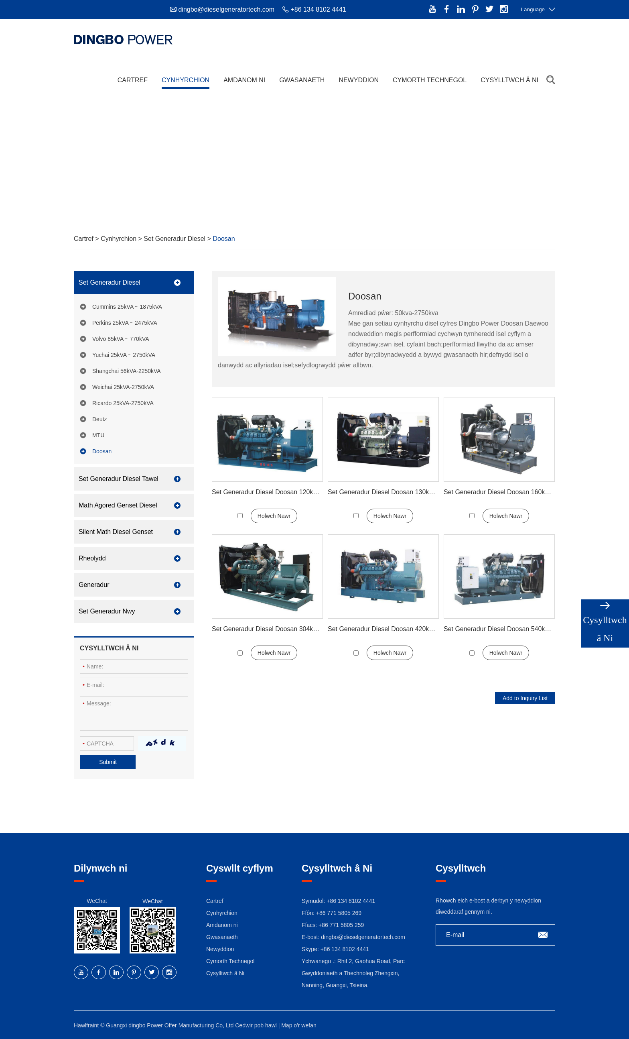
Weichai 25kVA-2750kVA (123, 387)
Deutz (99, 419)
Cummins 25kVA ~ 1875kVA (127, 307)
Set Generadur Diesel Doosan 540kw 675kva (508, 628)
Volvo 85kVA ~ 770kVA (120, 339)
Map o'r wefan (299, 1025)
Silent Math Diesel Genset (116, 531)
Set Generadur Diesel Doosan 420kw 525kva (392, 628)
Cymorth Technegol (430, 80)
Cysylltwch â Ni (509, 80)
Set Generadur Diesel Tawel (118, 478)
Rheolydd (92, 558)
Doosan (224, 238)
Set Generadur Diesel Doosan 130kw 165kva (392, 492)
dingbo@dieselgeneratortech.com (226, 9)
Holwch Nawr (274, 516)
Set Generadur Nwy (107, 611)
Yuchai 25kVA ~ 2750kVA (123, 355)
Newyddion (359, 80)
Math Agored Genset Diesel (118, 505)
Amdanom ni (244, 80)
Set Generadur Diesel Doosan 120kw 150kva (276, 492)
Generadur (94, 584)
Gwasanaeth (302, 80)
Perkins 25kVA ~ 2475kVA (124, 323)
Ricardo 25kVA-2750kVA (123, 403)
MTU (98, 435)
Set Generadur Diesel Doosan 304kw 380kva (276, 628)
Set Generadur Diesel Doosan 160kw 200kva (508, 492)
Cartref (133, 80)
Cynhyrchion (185, 80)
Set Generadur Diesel (175, 238)
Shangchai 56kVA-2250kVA (126, 371)
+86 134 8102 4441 (345, 949)
